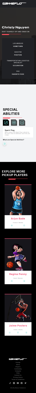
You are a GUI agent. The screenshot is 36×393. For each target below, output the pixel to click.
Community (18, 369)
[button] (33, 4)
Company (18, 371)
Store (18, 364)
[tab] (6, 122)
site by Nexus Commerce (18, 388)
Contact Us (18, 375)
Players (18, 366)
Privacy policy (18, 377)
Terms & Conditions (18, 379)
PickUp (18, 362)
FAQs (18, 373)
